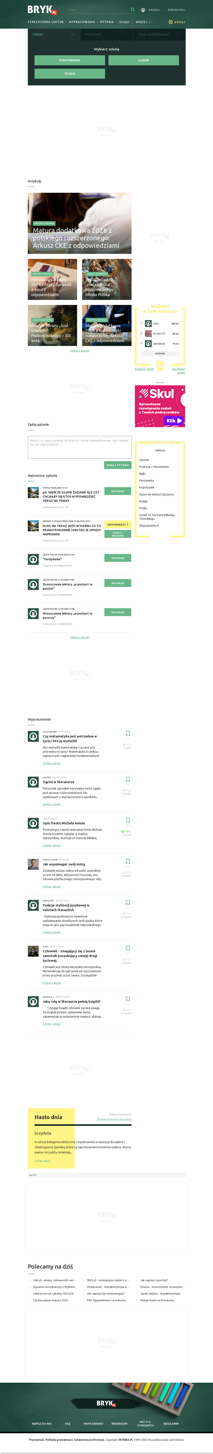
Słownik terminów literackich (114, 1119)
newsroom (119, 1423)
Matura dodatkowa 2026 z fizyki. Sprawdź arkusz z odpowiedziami (51, 287)
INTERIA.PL (125, 1439)
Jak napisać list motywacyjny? (105, 1293)
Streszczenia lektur (46, 21)
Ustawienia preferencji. (89, 1439)
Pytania (107, 21)
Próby (143, 508)
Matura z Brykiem (44, 223)
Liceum (143, 60)
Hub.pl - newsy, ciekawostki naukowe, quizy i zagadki (55, 1280)
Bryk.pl (33, 1175)
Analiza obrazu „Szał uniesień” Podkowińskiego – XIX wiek (51, 333)
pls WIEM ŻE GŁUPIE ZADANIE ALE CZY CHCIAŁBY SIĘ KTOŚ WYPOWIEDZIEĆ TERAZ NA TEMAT (71, 496)
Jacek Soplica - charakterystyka (160, 1293)
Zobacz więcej (79, 350)
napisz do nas (42, 1423)
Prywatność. (37, 1439)
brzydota (43, 1133)
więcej (143, 21)
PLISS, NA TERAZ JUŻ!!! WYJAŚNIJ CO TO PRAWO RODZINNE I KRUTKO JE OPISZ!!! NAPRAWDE (72, 530)
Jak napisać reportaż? (154, 1280)
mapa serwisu (93, 1423)
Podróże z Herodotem (154, 466)
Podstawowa (69, 60)
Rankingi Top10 (144, 369)
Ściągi (124, 21)
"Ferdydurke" (52, 559)
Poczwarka (146, 480)
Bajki (142, 473)
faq (67, 1423)
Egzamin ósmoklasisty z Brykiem (54, 1286)
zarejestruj (176, 10)
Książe (143, 501)
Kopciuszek (146, 487)
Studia (70, 73)
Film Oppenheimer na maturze (106, 1300)
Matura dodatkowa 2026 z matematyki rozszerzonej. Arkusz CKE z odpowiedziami (104, 333)
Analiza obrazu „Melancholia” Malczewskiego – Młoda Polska (100, 287)
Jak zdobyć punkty (178, 371)
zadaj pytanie (118, 465)
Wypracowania (82, 21)
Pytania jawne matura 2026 (50, 1300)
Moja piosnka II (149, 525)
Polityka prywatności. (60, 1439)
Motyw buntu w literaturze (157, 1300)
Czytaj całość (42, 1160)
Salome (144, 460)
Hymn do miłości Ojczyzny (156, 494)
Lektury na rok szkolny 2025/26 (53, 1293)
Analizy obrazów (96, 274)
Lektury (160, 450)
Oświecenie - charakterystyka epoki (109, 1286)
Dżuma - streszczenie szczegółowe (162, 1286)
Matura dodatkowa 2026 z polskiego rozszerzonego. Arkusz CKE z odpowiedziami (76, 238)
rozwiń (160, 353)
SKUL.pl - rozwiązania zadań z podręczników (109, 1280)
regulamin (171, 1423)
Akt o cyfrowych (145, 1423)
